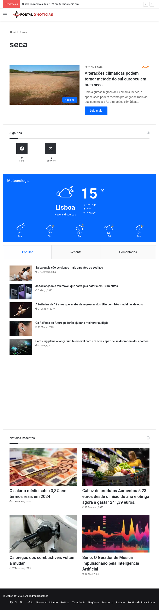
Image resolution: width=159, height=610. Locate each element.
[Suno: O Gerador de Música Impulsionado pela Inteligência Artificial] (115, 534)
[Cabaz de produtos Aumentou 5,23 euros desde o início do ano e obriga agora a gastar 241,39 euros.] (115, 467)
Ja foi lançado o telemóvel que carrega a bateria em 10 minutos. (77, 286)
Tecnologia (78, 602)
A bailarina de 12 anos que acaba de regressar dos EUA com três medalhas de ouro (89, 304)
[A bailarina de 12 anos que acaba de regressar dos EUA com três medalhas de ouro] (21, 310)
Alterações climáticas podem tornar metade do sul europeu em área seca (115, 79)
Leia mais (96, 110)
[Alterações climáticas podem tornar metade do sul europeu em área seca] (45, 85)
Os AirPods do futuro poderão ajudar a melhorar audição (71, 322)
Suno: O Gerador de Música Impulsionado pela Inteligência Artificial (110, 563)
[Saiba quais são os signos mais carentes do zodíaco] (21, 273)
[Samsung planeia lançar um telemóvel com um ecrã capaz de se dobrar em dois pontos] (21, 347)
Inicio (14, 32)
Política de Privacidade (141, 602)
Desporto (107, 602)
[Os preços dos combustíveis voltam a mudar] (43, 534)
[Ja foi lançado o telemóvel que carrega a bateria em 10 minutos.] (21, 291)
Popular (27, 252)
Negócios (93, 602)
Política (64, 602)
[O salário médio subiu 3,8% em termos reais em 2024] (43, 467)
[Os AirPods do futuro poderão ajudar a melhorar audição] (21, 328)
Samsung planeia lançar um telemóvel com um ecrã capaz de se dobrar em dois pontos (91, 341)
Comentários (128, 252)
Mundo (53, 602)
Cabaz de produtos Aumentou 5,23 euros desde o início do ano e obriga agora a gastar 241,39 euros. (115, 496)
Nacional (41, 602)
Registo (120, 602)
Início (30, 602)
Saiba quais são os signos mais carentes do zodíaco (69, 267)
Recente (76, 252)
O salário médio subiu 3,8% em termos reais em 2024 (53, 4)
